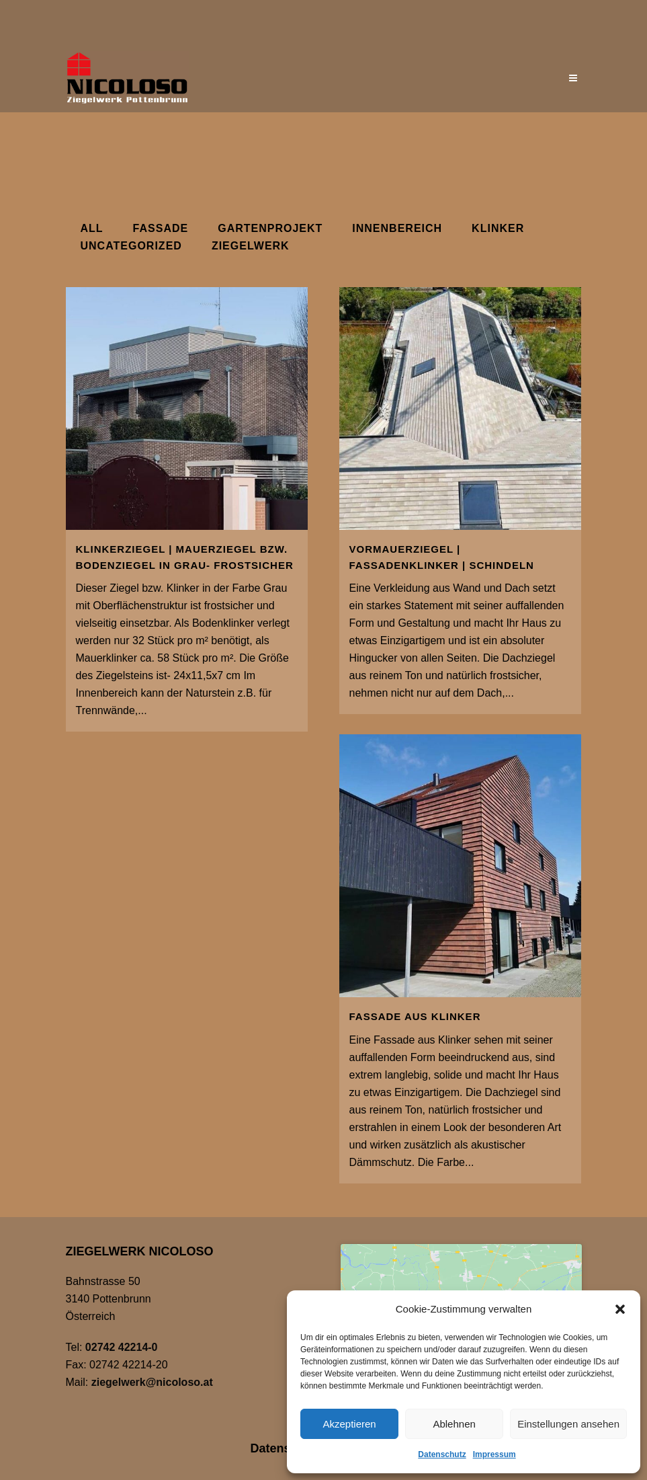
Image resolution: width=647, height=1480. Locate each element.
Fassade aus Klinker (415, 1016)
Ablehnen (454, 1424)
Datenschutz (442, 1454)
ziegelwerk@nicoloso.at (152, 1382)
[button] (620, 1309)
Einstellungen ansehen (568, 1424)
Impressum (494, 1454)
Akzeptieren (349, 1424)
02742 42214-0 (121, 1347)
